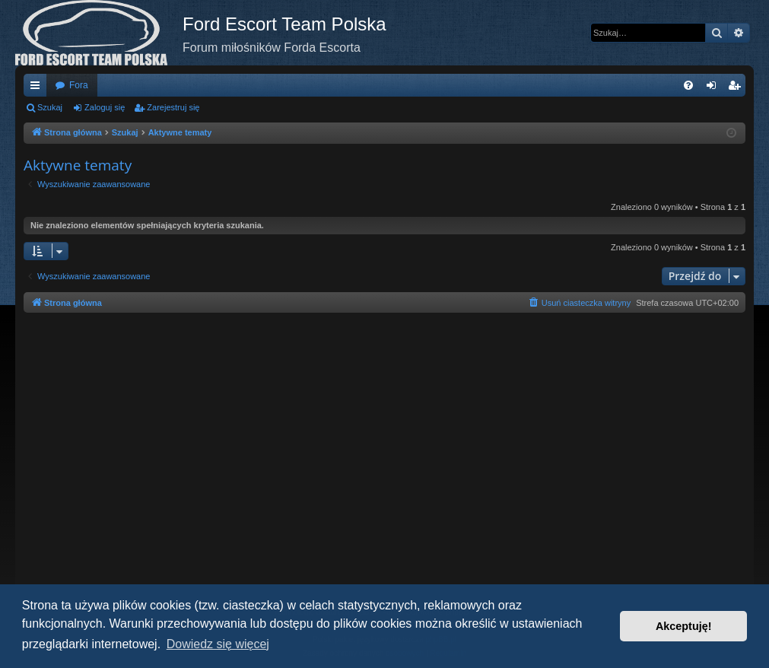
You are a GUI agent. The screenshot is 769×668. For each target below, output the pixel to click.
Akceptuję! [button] (684, 626)
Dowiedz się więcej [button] (218, 644)
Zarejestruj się (173, 107)
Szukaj (49, 107)
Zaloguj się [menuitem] (715, 88)
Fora (78, 85)
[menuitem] (688, 85)
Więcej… (38, 88)
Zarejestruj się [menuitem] (737, 88)
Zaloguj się (104, 107)
